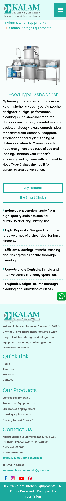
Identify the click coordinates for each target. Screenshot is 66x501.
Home (6, 364)
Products (8, 374)
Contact (8, 379)
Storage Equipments (16, 397)
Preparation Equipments (19, 403)
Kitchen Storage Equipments (29, 28)
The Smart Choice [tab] (33, 197)
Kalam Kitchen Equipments (25, 23)
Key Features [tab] (32, 188)
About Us (8, 369)
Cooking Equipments (17, 414)
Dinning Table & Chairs (18, 420)
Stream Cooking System (19, 409)
